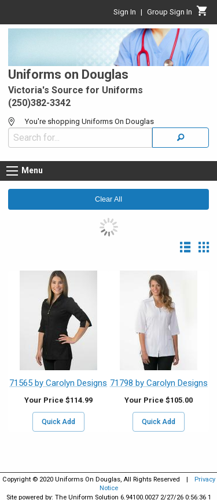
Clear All (108, 199)
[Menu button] (12, 171)
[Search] (180, 137)
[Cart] (202, 14)
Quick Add (58, 422)
